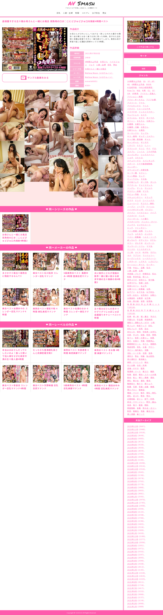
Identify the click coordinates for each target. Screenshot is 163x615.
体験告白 (146, 273)
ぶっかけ (148, 234)
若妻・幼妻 (143, 386)
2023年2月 (132, 530)
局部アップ (141, 325)
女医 (148, 289)
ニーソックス (148, 200)
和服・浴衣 (143, 283)
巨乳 (58, 13)
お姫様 (130, 124)
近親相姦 (131, 399)
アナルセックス (134, 105)
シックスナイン (147, 154)
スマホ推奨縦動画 (144, 163)
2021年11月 (132, 576)
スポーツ (131, 163)
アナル (142, 102)
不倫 (129, 267)
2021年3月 (132, 600)
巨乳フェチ (132, 328)
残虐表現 (131, 347)
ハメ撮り (144, 218)
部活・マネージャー (135, 402)
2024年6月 (132, 481)
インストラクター (146, 111)
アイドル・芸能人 (148, 93)
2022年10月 (132, 542)
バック (141, 215)
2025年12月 (132, 426)
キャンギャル (133, 142)
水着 (144, 347)
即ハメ (145, 276)
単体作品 (137, 276)
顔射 (146, 405)
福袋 (152, 371)
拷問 (154, 334)
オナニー (131, 121)
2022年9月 (132, 545)
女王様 (147, 298)
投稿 (143, 334)
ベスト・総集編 (134, 237)
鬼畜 (143, 411)
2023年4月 (132, 524)
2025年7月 (132, 441)
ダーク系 (144, 182)
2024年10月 (132, 469)
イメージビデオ (143, 108)
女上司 (143, 286)
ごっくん (141, 151)
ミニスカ (131, 249)
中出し (136, 267)
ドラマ (130, 200)
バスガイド (132, 215)
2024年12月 (132, 463)
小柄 (152, 322)
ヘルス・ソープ (149, 237)
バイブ (153, 212)
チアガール (132, 185)
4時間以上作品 (91, 61)
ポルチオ (139, 243)
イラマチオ (132, 111)
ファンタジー (140, 228)
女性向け (144, 295)
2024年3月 (132, 490)
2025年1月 (132, 460)
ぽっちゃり (132, 240)
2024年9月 (132, 472)
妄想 (143, 301)
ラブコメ (137, 255)
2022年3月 (132, 563)
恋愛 (129, 334)
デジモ (145, 191)
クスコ (140, 145)
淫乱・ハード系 (134, 353)
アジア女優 (151, 99)
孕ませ (153, 316)
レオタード (132, 261)
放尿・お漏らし (141, 338)
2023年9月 (132, 508)
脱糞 (129, 386)
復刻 (139, 331)
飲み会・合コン (149, 408)
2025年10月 (132, 432)
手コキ (136, 334)
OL (149, 90)
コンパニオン (133, 154)
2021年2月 (132, 603)
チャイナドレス (145, 185)
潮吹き (130, 356)
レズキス (142, 261)
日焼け (136, 341)
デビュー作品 (133, 194)
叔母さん (142, 279)
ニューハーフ (133, 203)
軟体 (143, 396)
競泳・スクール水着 (147, 374)
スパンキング (148, 160)
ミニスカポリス (143, 249)
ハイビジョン (142, 212)
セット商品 (132, 176)
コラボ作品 (151, 151)
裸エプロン (132, 389)
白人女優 (131, 365)
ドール (144, 194)
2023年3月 (132, 527)
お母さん (104, 61)
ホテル (153, 240)
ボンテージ (149, 243)
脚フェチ (148, 383)
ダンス (153, 182)
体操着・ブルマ (134, 273)
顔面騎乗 (131, 408)
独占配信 (150, 356)
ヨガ (129, 255)
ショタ (130, 157)
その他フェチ (133, 182)
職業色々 (131, 383)
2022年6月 (132, 554)
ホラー (130, 243)
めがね (145, 252)
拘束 (148, 334)
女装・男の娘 (133, 301)
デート (140, 188)
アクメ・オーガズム (135, 99)
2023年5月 (132, 521)
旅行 (129, 341)
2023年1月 (132, 533)
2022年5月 (132, 557)
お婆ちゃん (140, 124)
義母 (148, 380)
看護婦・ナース (134, 371)
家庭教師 (148, 319)
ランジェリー (148, 255)
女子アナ (131, 292)
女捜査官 (131, 298)
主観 (143, 267)
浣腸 (146, 350)
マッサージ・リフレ (136, 246)
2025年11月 (132, 429)
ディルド (148, 188)
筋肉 (129, 377)
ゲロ (154, 148)
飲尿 (129, 411)
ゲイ (148, 148)
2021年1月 (132, 606)
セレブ (142, 176)
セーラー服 (132, 173)
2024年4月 (132, 487)
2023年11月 (132, 502)
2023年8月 (132, 512)
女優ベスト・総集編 (136, 289)
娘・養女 (144, 316)
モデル (153, 252)
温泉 (150, 353)
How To (131, 90)
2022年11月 (132, 539)
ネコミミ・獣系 (147, 203)
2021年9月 (132, 582)
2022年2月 (132, 566)
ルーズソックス (134, 258)
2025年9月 (132, 435)
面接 (141, 405)
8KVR (148, 84)
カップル (144, 133)
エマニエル (132, 118)
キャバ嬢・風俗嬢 (135, 139)
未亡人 (145, 344)
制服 (77, 13)
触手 (143, 392)
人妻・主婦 (68, 13)
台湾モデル (132, 283)
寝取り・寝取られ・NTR (138, 322)
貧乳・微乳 (151, 392)
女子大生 (140, 292)
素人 (135, 377)
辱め (148, 396)
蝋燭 (152, 386)
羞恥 (143, 380)
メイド (138, 252)
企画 (141, 270)
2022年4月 (132, 560)
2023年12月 (132, 499)
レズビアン (153, 261)
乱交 (148, 267)
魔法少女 (150, 411)
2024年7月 (132, 478)
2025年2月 (132, 457)
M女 (138, 90)
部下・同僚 (149, 399)
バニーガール (133, 218)
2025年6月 (132, 444)
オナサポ (150, 118)
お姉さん (150, 121)
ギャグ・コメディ (146, 136)
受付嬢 (151, 279)
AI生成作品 (132, 87)
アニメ (145, 105)
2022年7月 (132, 551)
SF (153, 90)
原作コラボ (132, 279)
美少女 (136, 380)
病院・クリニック (135, 362)
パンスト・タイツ (149, 221)
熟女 (104, 13)
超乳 (129, 396)
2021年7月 (132, 588)
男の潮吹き (132, 359)
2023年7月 (132, 515)
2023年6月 (132, 518)
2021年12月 (132, 573)
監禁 (143, 368)
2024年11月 (132, 466)
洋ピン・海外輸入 (135, 350)
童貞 (135, 374)
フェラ (92, 64)
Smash (81, 3)
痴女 (146, 362)
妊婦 (129, 316)
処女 (154, 273)
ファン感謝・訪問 (135, 231)
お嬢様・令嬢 (133, 127)
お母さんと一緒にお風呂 (95, 69)
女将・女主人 (133, 295)
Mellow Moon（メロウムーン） (99, 73)
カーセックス (133, 133)
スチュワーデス (134, 160)
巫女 (146, 328)
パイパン (131, 212)
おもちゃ (141, 121)
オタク (142, 118)
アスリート (132, 102)
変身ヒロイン (133, 286)
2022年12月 (132, 536)
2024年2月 (132, 493)
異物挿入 (142, 359)
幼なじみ (131, 331)
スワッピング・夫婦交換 (137, 170)
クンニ (142, 148)
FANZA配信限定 (146, 87)
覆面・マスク (133, 392)
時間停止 (150, 341)
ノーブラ (140, 206)
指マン (130, 338)
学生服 (140, 319)
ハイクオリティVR (135, 209)
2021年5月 (132, 594)
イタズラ (131, 108)
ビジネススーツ (143, 225)
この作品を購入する (145, 46)
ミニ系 (130, 252)
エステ (144, 115)
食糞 (139, 408)
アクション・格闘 (135, 96)
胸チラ (140, 383)
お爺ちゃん (132, 130)
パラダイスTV (133, 221)
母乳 (139, 347)
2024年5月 (132, 484)
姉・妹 (136, 316)
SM (128, 93)
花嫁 (135, 386)
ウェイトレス (133, 115)
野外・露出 (151, 402)
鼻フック (141, 414)
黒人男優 (131, 414)
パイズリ (149, 209)
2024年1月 (132, 496)
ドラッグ (148, 197)
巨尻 (141, 328)
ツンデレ (131, 188)
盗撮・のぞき (133, 368)
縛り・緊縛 (143, 377)
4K (128, 84)
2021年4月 (132, 597)
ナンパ (138, 200)
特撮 (143, 356)
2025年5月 (132, 447)
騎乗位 (136, 411)
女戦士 (153, 295)
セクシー (142, 173)
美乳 (129, 380)
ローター (150, 264)
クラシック (132, 148)
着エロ (145, 371)
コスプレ (86, 13)
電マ (135, 405)
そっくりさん (133, 179)
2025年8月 (132, 438)
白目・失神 (141, 365)
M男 (144, 90)
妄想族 (149, 301)
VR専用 (135, 93)
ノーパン (131, 206)
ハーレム (150, 206)
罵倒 (152, 377)
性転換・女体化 (149, 331)
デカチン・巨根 (134, 191)
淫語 (144, 353)
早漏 (143, 341)
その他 (144, 179)
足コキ (136, 396)
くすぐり (131, 145)
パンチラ (131, 225)
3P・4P (151, 81)
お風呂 (142, 130)
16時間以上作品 (134, 81)
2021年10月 (132, 579)
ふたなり (139, 234)
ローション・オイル (136, 264)
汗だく (151, 347)
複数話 (142, 389)
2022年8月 (132, 548)
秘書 (129, 374)
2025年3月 (132, 453)
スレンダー (132, 166)
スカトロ (139, 157)
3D (144, 81)
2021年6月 (132, 591)
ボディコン (143, 240)
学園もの (131, 319)
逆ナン (140, 399)
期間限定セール (134, 344)
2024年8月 (132, 475)
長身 (129, 405)
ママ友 (149, 246)
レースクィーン (149, 258)
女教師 (140, 298)
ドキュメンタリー (135, 197)
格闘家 (153, 344)
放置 (152, 338)
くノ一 (147, 145)
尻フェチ (131, 325)
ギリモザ (144, 142)
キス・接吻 (132, 136)
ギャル (147, 139)
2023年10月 (132, 505)
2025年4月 (132, 450)
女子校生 (96, 13)
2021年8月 (132, 585)
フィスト (148, 231)
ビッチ (130, 228)
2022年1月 (132, 570)
